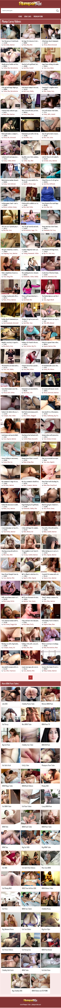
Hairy (7, 485)
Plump (45, 671)
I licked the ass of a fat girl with (50, 180)
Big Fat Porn (6, 745)
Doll (4, 485)
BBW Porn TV (46, 724)
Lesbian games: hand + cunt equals (10, 203)
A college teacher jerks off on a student (10, 296)
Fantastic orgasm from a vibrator (50, 342)
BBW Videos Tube (47, 888)
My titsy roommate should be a (30, 481)
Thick (45, 323)
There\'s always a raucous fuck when (50, 597)
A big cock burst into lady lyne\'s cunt (30, 620)
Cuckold (31, 68)
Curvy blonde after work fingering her (50, 203)
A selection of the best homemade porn (50, 273)
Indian (7, 45)
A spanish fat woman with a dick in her (50, 574)
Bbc (9, 137)
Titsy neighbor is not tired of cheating (30, 551)
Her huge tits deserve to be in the (30, 41)
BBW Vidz (5, 827)
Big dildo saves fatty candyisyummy (30, 157)
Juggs (33, 230)
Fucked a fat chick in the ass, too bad (10, 412)
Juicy (48, 462)
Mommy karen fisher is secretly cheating (30, 458)
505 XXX (4, 704)
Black (49, 45)
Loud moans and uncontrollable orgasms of (10, 435)
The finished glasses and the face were (50, 296)
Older (45, 91)
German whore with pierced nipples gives (50, 435)
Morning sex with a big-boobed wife (10, 644)
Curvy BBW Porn (47, 806)
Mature (5, 207)
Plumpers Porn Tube (48, 765)
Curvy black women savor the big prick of (10, 389)
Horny (27, 392)
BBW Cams (27, 17)
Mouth (52, 300)
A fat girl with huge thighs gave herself (10, 87)
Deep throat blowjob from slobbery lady (10, 574)
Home (20, 17)
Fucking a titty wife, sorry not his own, (30, 644)
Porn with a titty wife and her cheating (50, 528)
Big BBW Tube (46, 847)
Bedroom (13, 184)
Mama (24, 45)
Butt (9, 392)
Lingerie (46, 624)
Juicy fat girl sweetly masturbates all (30, 226)
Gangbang (6, 253)
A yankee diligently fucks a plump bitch (30, 250)
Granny (49, 91)
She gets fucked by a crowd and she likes (10, 250)
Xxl (32, 532)
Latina (51, 137)
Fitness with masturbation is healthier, (30, 296)
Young (8, 276)
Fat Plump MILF (7, 888)
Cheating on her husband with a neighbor (30, 435)
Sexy (54, 230)
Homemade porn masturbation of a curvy (30, 389)
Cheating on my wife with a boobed (10, 551)
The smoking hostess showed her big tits (30, 273)
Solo (48, 137)
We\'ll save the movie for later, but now (30, 597)
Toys (29, 161)
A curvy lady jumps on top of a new (10, 528)
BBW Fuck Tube (27, 827)
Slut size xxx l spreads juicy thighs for (10, 226)
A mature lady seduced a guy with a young (10, 110)
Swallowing (50, 416)
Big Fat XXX (25, 847)
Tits (36, 230)
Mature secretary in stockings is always (50, 644)
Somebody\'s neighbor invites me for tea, (50, 87)
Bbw (31, 45)
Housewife (35, 439)
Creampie (5, 416)
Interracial (54, 45)
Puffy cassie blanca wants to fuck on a (10, 597)
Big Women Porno (8, 929)
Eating (28, 462)
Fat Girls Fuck (6, 765)
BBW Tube (25, 970)
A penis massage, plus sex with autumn (30, 667)
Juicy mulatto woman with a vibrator (10, 667)
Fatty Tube (25, 765)
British (13, 161)
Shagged (33, 416)
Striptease (12, 671)
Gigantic (25, 184)
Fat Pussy (5, 724)
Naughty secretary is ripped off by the (10, 342)
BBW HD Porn (46, 745)
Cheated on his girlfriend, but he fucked (30, 64)
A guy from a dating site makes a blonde (50, 64)
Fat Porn (5, 909)
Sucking (25, 253)
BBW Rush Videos (27, 786)
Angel (48, 300)
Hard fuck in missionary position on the (30, 412)
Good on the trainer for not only (50, 667)
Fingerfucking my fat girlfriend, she (30, 505)
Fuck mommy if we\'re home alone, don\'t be (50, 620)
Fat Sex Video (26, 929)
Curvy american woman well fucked (10, 620)
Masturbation (14, 68)
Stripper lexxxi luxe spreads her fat (30, 366)
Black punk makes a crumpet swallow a (10, 134)
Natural (52, 323)
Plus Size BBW (46, 868)
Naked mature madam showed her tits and (10, 180)
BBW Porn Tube (47, 827)
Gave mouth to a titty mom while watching (50, 412)
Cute (45, 207)
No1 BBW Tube (26, 724)
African (45, 45)
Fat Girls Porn (46, 970)
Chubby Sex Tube (27, 745)
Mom (28, 45)
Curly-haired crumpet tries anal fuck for (30, 87)
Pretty (8, 532)
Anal (4, 45)
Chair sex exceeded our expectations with (50, 458)
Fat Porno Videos (7, 950)
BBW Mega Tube (7, 786)
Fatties (32, 369)
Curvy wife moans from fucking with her (50, 110)
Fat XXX (4, 868)
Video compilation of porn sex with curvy (10, 273)
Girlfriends (52, 184)
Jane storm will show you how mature (30, 110)
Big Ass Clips (46, 929)
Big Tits (46, 253)
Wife (49, 114)
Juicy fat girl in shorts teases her (50, 134)
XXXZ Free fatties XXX (29, 888)
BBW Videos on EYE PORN (40, 991)
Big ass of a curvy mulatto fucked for (30, 180)
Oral (51, 230)
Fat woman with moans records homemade (50, 389)
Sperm (33, 601)
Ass (11, 462)
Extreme (46, 161)
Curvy (48, 68)
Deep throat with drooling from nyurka (50, 481)
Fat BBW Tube (6, 806)
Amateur (12, 45)
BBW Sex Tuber (27, 909)
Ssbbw (5, 68)
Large (34, 184)
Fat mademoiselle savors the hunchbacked (50, 366)
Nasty (7, 346)
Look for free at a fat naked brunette (50, 157)
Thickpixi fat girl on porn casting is (30, 319)
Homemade (47, 230)
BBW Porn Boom (47, 950)
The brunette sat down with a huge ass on (10, 366)
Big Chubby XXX (17, 991)
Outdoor (29, 346)
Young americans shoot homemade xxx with (50, 226)
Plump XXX (45, 786)
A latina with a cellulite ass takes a (30, 203)
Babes (52, 68)
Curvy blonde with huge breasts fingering (50, 250)
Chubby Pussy (46, 909)
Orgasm (46, 346)
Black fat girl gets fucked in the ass (50, 505)
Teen (45, 68)
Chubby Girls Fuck (7, 970)
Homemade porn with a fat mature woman (30, 134)
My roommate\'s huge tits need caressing (10, 481)
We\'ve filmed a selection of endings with (30, 574)
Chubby (32, 91)
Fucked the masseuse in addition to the (10, 505)
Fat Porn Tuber (26, 806)
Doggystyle (13, 624)
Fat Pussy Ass (26, 950)
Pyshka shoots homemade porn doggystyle (10, 319)
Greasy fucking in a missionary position (10, 458)
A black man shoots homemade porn (50, 41)
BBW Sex (5, 847)
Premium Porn (38, 17)
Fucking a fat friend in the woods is (30, 342)
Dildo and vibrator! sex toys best (50, 319)
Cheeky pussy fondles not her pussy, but (10, 64)
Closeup (25, 555)
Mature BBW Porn (47, 704)
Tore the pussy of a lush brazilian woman (10, 41)
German (49, 439)
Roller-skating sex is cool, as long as (50, 551)
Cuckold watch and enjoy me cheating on (10, 157)
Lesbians (10, 207)
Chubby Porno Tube (28, 704)
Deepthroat (53, 485)
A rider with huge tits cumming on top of (30, 528)
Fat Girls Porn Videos (28, 868)
